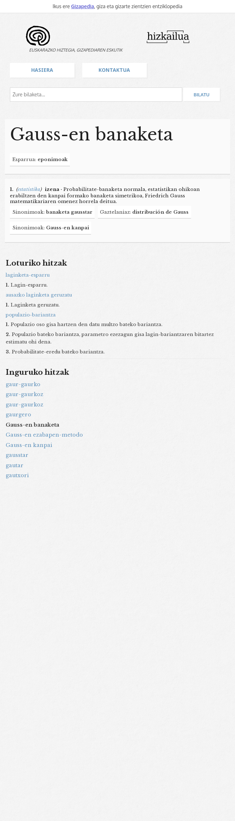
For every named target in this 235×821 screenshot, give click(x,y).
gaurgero (18, 414)
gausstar (17, 455)
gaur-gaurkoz (24, 394)
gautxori (17, 475)
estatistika (29, 189)
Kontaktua (114, 69)
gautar (14, 465)
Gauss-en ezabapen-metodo (44, 435)
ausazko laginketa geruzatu (39, 295)
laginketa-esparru (28, 275)
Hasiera (42, 69)
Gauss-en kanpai (29, 445)
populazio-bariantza (31, 315)
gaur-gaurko (23, 384)
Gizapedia (82, 6)
